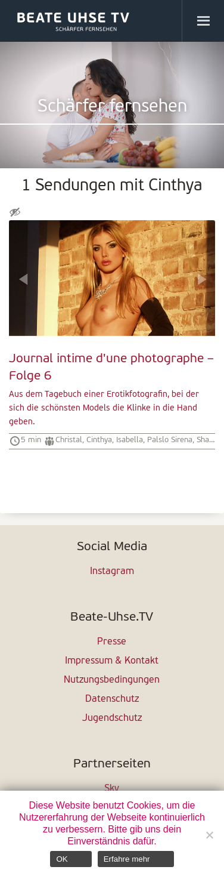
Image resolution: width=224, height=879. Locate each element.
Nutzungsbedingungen (112, 680)
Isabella (129, 440)
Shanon (209, 440)
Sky (111, 789)
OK (61, 859)
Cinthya (99, 440)
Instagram (112, 571)
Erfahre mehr (127, 859)
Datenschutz (112, 699)
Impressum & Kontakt (111, 661)
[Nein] (209, 835)
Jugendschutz (112, 718)
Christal (68, 440)
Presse (111, 642)
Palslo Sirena (169, 440)
